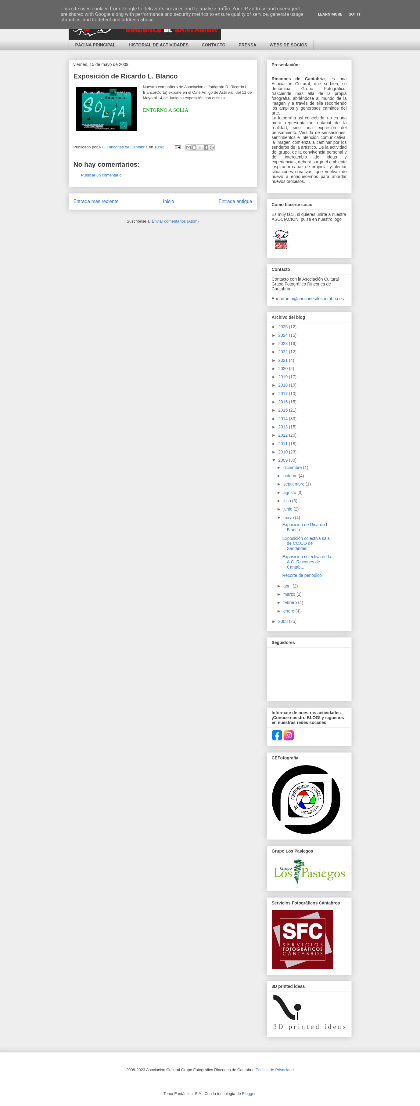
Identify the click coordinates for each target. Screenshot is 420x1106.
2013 (283, 426)
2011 (283, 443)
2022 (283, 351)
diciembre (293, 467)
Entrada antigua (235, 201)
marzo (289, 594)
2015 (283, 410)
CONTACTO (213, 44)
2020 (283, 368)
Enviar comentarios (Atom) (175, 221)
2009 (283, 460)
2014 (283, 418)
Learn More (330, 14)
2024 (283, 335)
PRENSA (247, 44)
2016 (283, 401)
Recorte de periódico (301, 575)
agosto (290, 492)
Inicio (168, 201)
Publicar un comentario (101, 175)
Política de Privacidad (275, 1070)
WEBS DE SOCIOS (288, 44)
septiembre (294, 484)
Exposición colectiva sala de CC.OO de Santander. (306, 543)
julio (287, 500)
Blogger (248, 1093)
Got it (354, 14)
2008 (283, 621)
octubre (291, 475)
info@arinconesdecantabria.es (315, 298)
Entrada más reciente (96, 201)
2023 (283, 343)
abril (288, 586)
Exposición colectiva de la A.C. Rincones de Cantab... (306, 561)
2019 (283, 376)
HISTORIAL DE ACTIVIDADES (159, 44)
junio (288, 509)
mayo (289, 517)
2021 (283, 360)
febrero (290, 602)
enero (289, 611)
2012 (283, 435)
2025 (283, 326)
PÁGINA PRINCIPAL (95, 44)
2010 (283, 451)
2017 (283, 393)
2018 (283, 385)
